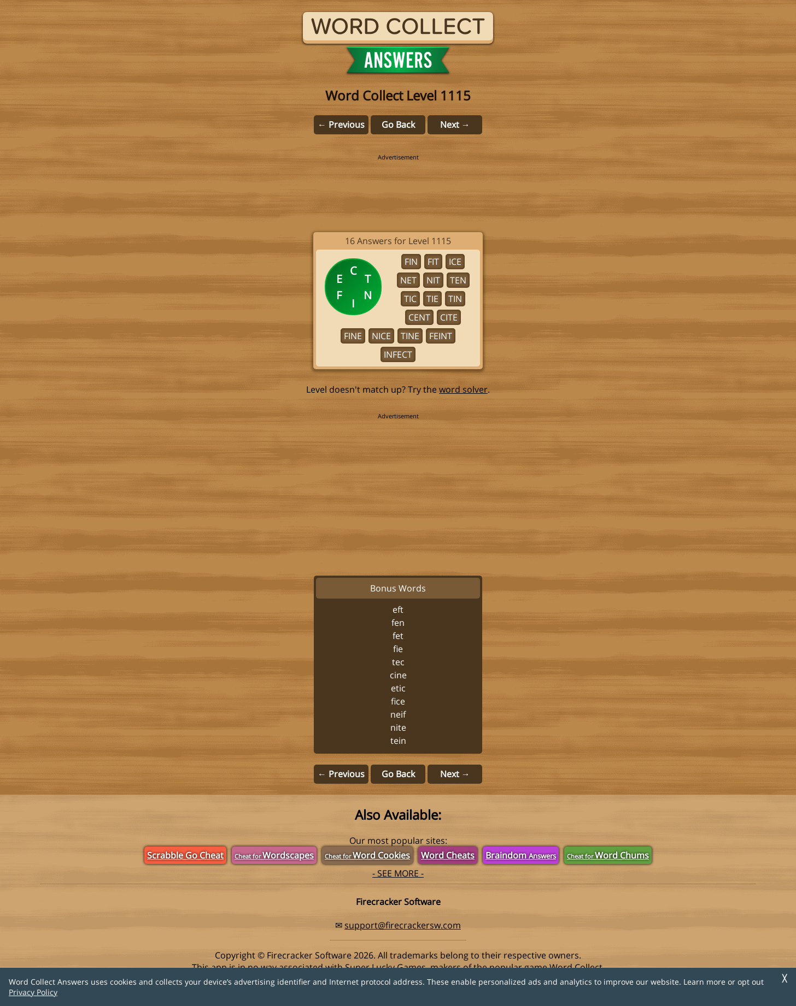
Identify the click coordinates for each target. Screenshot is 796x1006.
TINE (410, 336)
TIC (410, 299)
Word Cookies (367, 855)
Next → (455, 125)
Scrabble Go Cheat (185, 855)
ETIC (398, 688)
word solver (463, 389)
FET (398, 636)
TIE (432, 299)
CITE (449, 317)
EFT (398, 609)
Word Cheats (448, 855)
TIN (455, 299)
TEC (398, 662)
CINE (398, 675)
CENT (419, 317)
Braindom (520, 855)
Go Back (398, 125)
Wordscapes (274, 855)
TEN (458, 280)
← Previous (341, 125)
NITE (398, 727)
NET (408, 280)
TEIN (398, 741)
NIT (433, 280)
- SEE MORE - (398, 873)
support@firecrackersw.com (402, 925)
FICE (398, 701)
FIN (411, 262)
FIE (398, 649)
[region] (398, 185)
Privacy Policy (33, 992)
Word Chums (608, 855)
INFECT (398, 354)
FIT (433, 262)
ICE (455, 262)
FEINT (440, 336)
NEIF (398, 714)
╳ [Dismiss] (784, 978)
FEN (398, 623)
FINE (353, 336)
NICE (381, 336)
